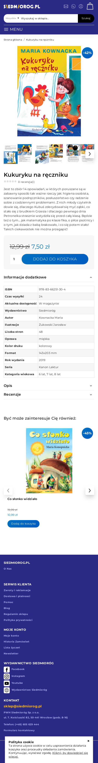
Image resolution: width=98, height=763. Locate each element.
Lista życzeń (12, 647)
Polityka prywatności (18, 619)
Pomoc (8, 602)
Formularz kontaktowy (19, 730)
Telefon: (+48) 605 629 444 (21, 724)
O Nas (8, 568)
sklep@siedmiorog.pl (23, 706)
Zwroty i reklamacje (17, 590)
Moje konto (11, 635)
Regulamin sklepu (16, 614)
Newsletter (11, 653)
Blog (7, 608)
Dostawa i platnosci (17, 596)
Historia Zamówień (16, 641)
